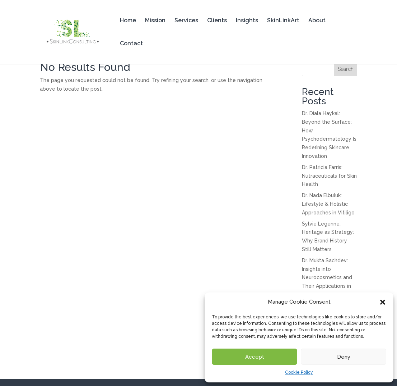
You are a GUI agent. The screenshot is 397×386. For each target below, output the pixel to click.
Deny (343, 357)
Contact (131, 44)
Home (128, 21)
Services (186, 21)
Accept (254, 357)
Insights (247, 21)
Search (346, 69)
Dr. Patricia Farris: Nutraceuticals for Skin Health (329, 175)
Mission (155, 21)
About (317, 21)
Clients (217, 21)
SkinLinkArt (283, 21)
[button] (382, 302)
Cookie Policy (299, 372)
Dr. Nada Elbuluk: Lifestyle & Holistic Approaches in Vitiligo (328, 203)
